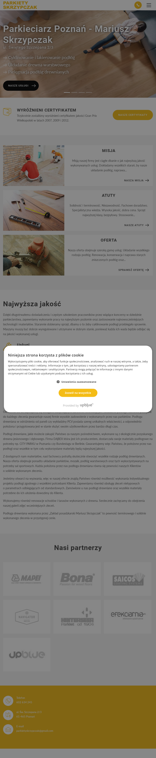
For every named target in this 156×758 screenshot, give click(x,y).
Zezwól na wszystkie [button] (78, 393)
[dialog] (78, 379)
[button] (78, 382)
